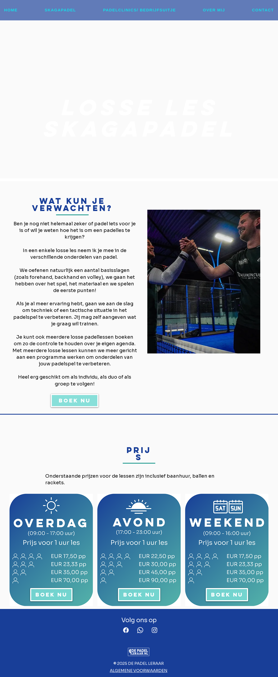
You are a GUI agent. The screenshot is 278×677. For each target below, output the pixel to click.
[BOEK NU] (74, 400)
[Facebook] (126, 630)
